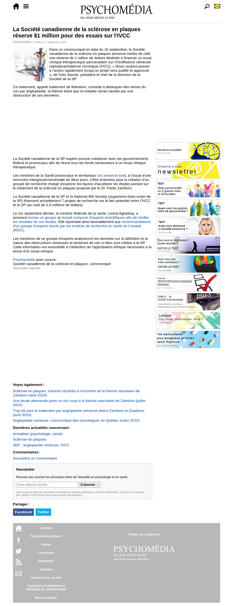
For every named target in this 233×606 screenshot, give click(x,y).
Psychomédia (22, 42)
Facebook (23, 512)
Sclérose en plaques (29, 439)
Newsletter (46, 561)
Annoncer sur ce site (46, 577)
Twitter (43, 512)
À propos (46, 569)
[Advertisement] (82, 128)
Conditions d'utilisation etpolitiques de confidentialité (46, 587)
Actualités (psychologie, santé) (38, 434)
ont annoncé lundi (111, 175)
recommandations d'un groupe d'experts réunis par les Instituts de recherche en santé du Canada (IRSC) (82, 226)
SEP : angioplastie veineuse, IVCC (41, 445)
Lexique (46, 528)
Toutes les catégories (143, 534)
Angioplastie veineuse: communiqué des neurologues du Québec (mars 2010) (76, 420)
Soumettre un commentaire (35, 458)
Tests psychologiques (46, 536)
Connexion (46, 552)
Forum (46, 544)
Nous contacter (46, 597)
